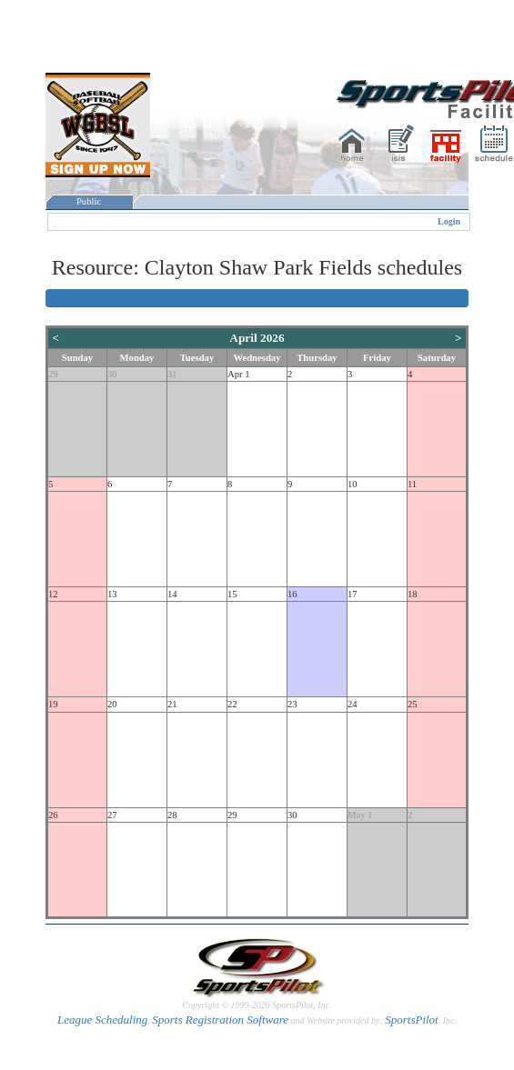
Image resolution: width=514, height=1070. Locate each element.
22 (232, 704)
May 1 (360, 815)
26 (53, 815)
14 (172, 594)
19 (53, 704)
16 (292, 594)
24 (353, 704)
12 (53, 594)
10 (353, 484)
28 (172, 815)
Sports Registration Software (220, 1019)
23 (292, 704)
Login (449, 221)
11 (412, 484)
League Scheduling (102, 1019)
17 (353, 594)
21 (172, 704)
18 (413, 594)
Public (89, 201)
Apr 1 (238, 374)
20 (112, 704)
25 (413, 704)
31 (172, 374)
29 (53, 374)
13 (112, 594)
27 (112, 815)
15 (232, 594)
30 (112, 374)
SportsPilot (411, 1019)
